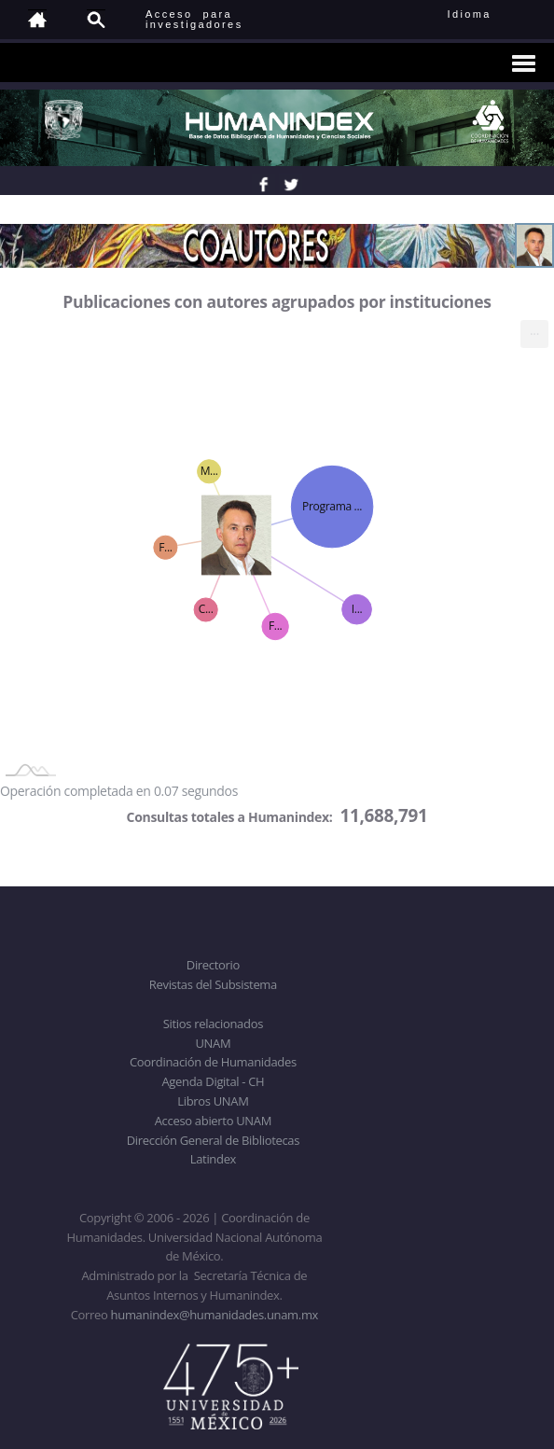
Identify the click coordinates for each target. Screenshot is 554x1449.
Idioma (492, 14)
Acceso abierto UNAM (213, 1120)
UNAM (212, 1043)
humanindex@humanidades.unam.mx (215, 1314)
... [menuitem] (534, 330)
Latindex (213, 1158)
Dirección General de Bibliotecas (213, 1140)
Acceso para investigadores (194, 19)
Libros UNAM (212, 1101)
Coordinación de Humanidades (213, 1061)
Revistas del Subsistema (213, 984)
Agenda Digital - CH (212, 1081)
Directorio (213, 964)
